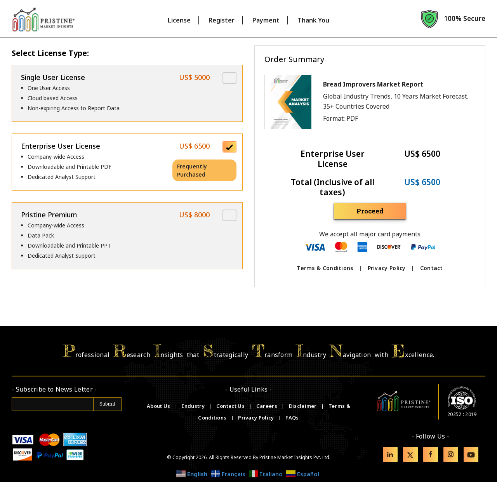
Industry (193, 405)
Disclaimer (303, 405)
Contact (431, 268)
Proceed (370, 210)
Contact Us (231, 405)
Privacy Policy (387, 268)
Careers (267, 405)
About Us (159, 405)
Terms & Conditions (325, 268)
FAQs (292, 417)
